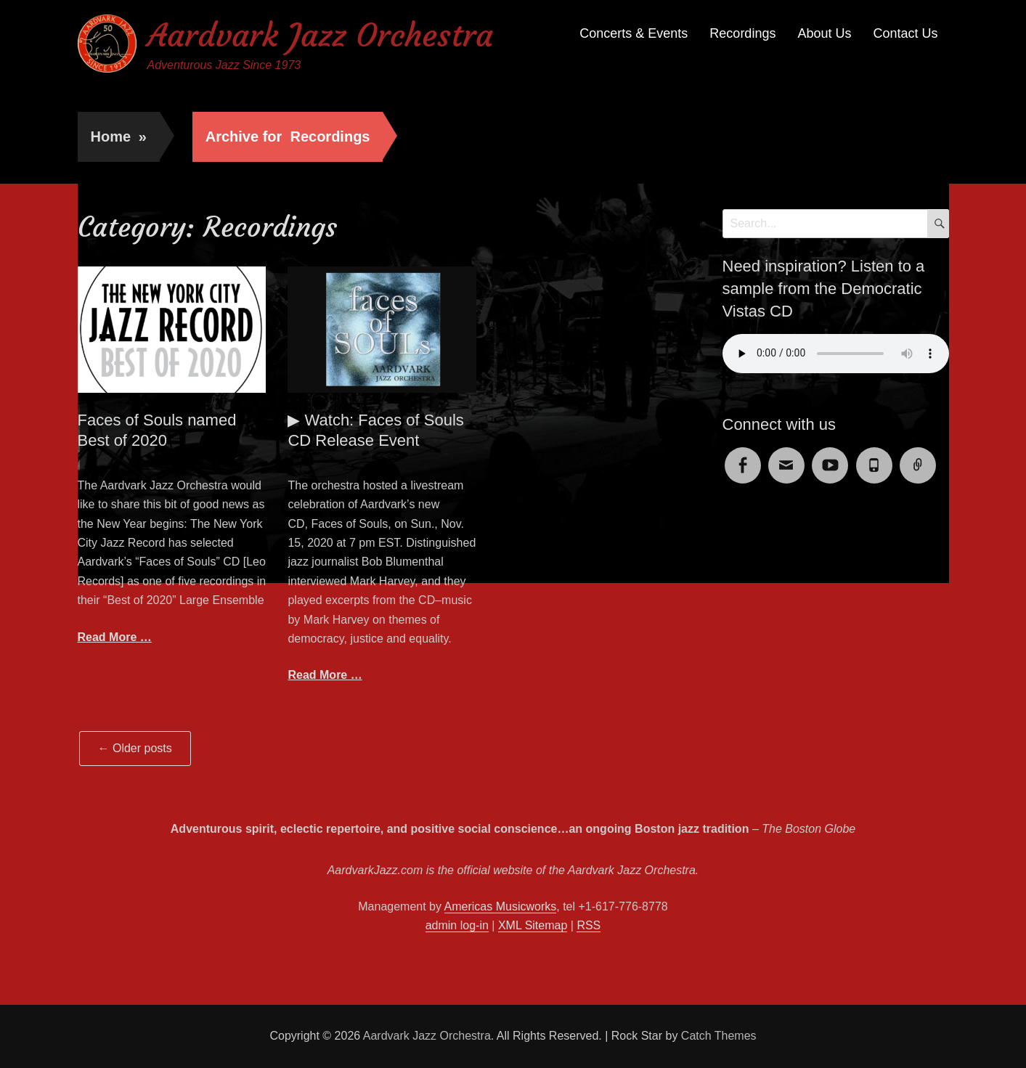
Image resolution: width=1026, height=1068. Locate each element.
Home (119, 136)
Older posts (135, 748)
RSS (588, 925)
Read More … (115, 637)
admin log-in (457, 925)
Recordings (742, 33)
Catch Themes (719, 1036)
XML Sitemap (532, 925)
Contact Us (905, 33)
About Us (824, 33)
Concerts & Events (633, 33)
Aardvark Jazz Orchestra (320, 35)
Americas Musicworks (500, 906)
